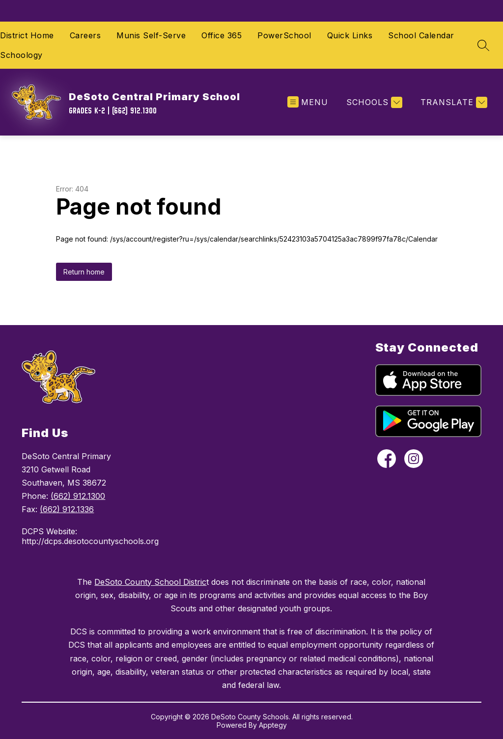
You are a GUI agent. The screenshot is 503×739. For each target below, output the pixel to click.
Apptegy (273, 725)
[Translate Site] (452, 102)
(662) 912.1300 (78, 496)
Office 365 (221, 35)
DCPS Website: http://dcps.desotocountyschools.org (90, 536)
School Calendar (421, 35)
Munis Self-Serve (151, 35)
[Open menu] (307, 102)
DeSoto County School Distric (150, 582)
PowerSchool (284, 35)
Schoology (21, 55)
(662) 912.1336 (67, 509)
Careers (85, 35)
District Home (27, 35)
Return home (84, 272)
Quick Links (350, 35)
